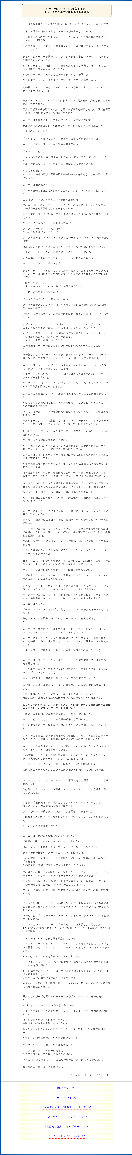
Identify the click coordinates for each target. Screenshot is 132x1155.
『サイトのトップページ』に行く (67, 1136)
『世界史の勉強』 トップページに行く (66, 1126)
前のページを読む (67, 1097)
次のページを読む (67, 1087)
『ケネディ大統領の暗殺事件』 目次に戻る (67, 1107)
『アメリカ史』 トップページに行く (66, 1117)
